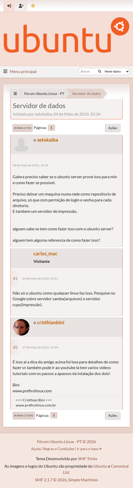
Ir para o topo (23, 415)
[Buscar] (100, 71)
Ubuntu (100, 465)
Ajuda (36, 448)
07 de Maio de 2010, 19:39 (40, 347)
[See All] (15, 93)
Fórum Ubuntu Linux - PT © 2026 (66, 441)
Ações (112, 128)
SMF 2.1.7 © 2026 (51, 479)
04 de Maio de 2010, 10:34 (30, 165)
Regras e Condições (58, 448)
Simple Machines (83, 479)
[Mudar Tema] (33, 6)
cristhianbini (50, 322)
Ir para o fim (22, 127)
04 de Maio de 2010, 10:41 (40, 278)
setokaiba (47, 140)
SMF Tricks (87, 458)
